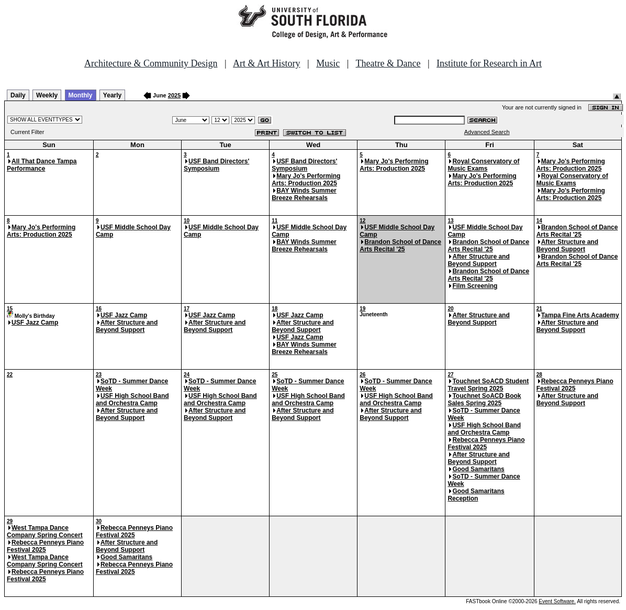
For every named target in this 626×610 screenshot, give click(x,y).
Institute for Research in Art (489, 63)
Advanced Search (487, 132)
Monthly (81, 95)
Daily (18, 95)
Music (328, 63)
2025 (174, 95)
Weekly (47, 95)
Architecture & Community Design (150, 63)
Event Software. (557, 601)
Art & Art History (266, 63)
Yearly (112, 95)
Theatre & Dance (387, 63)
